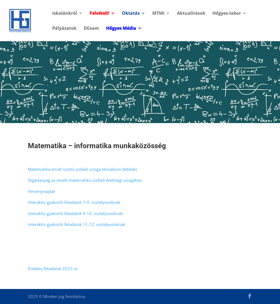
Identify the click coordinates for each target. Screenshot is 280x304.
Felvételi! (99, 13)
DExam (91, 28)
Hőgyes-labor (226, 13)
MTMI (158, 13)
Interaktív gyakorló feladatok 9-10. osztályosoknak (75, 213)
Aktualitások (191, 13)
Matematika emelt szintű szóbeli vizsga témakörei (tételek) (82, 169)
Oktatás (131, 13)
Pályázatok (64, 28)
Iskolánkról (64, 13)
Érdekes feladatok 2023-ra (52, 268)
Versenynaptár (41, 191)
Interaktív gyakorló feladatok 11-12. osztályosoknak (76, 224)
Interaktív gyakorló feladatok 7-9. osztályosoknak (74, 202)
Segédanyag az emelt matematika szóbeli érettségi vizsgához (85, 180)
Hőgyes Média (121, 28)
